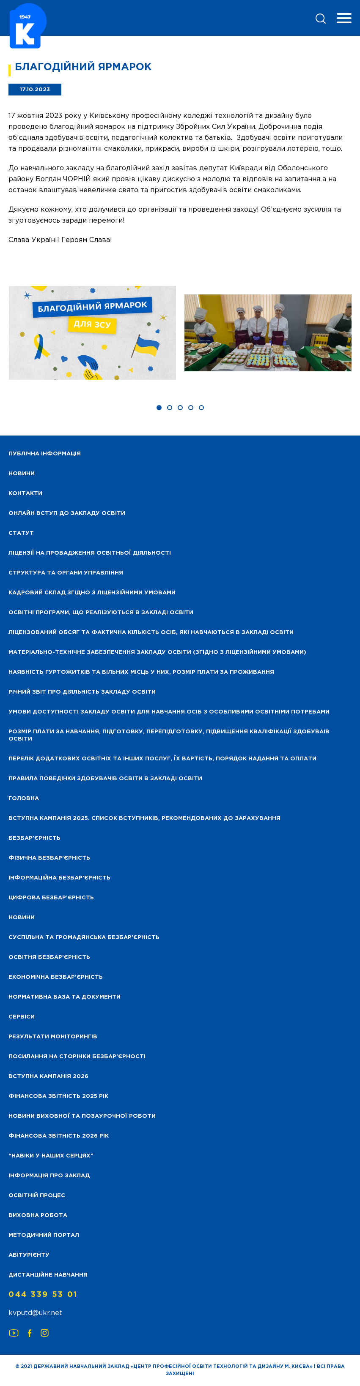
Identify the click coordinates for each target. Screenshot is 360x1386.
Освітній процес (36, 1195)
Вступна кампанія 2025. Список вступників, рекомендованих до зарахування (144, 818)
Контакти (25, 493)
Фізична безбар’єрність (49, 858)
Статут (21, 533)
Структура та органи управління (65, 573)
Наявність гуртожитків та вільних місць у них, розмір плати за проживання (141, 672)
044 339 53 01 (43, 1294)
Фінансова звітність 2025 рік (58, 1096)
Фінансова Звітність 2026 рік (58, 1136)
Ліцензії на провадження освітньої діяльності (89, 553)
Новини (21, 917)
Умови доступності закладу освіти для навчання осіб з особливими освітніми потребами (169, 712)
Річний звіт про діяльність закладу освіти (82, 692)
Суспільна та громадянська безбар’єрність (83, 937)
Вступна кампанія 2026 (48, 1076)
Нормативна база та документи (64, 997)
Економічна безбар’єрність (55, 977)
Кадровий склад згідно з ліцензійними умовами (92, 593)
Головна (23, 798)
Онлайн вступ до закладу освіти (66, 513)
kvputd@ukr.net (35, 1313)
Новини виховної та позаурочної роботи (82, 1116)
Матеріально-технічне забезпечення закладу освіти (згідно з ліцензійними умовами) (157, 652)
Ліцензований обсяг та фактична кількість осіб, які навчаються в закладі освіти (151, 632)
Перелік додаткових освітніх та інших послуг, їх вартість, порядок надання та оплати (162, 759)
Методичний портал (43, 1235)
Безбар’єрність (34, 838)
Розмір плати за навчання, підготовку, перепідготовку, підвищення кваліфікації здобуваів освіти (169, 735)
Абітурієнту (28, 1255)
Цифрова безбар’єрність (51, 898)
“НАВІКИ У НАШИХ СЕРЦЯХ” (50, 1156)
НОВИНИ (21, 473)
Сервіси (21, 1017)
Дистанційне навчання (48, 1275)
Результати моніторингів (52, 1037)
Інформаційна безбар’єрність (59, 878)
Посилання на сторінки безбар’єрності (77, 1056)
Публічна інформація (44, 454)
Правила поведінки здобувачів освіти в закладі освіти (105, 778)
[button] (159, 407)
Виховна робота (37, 1215)
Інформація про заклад (49, 1176)
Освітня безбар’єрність (49, 957)
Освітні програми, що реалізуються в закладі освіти (100, 612)
